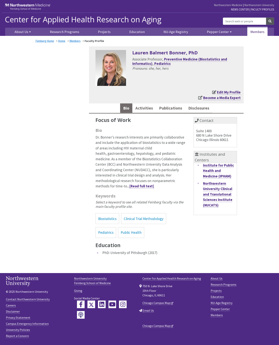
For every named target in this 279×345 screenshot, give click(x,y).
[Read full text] (141, 187)
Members (257, 32)
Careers (11, 306)
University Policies (18, 330)
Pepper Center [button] (218, 32)
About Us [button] (21, 32)
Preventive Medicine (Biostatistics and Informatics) (179, 61)
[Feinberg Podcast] (81, 315)
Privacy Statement (18, 318)
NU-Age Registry (175, 32)
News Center (240, 9)
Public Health (131, 233)
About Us (216, 279)
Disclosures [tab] (202, 108)
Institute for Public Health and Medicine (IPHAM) (218, 171)
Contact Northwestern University (28, 300)
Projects (104, 32)
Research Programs (64, 32)
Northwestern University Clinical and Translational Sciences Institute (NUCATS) (217, 195)
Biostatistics (107, 219)
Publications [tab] (170, 108)
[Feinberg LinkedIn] (102, 305)
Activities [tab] (141, 108)
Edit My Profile (229, 92)
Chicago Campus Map (156, 304)
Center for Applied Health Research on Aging (83, 19)
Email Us (148, 311)
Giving (78, 291)
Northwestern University (259, 5)
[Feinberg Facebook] (81, 305)
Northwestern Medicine (228, 5)
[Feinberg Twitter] (91, 305)
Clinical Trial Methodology (143, 219)
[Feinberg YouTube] (112, 305)
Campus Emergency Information (27, 324)
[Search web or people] (244, 21)
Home (61, 41)
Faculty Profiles (262, 9)
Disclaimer (13, 312)
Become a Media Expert (222, 97)
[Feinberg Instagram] (123, 305)
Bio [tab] (121, 108)
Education (137, 32)
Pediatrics (162, 63)
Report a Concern (17, 337)
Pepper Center (220, 310)
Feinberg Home (45, 41)
